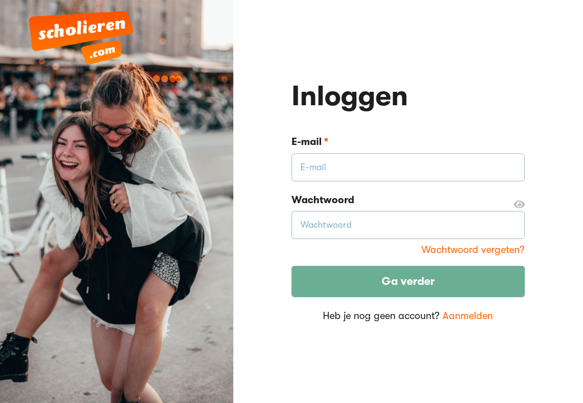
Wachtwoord (408, 200)
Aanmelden (468, 315)
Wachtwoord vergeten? (473, 250)
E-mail (310, 141)
